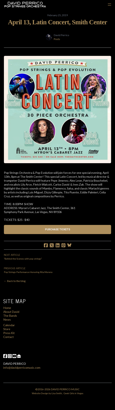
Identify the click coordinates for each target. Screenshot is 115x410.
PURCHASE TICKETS (57, 229)
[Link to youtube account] (14, 356)
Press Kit (9, 333)
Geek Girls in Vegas (73, 393)
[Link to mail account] (19, 356)
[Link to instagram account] (10, 356)
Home (7, 308)
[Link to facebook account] (5, 356)
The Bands (10, 315)
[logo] (25, 4)
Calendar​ (9, 325)
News (7, 319)
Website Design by (42, 393)
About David (11, 311)
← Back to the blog (15, 280)
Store (6, 329)
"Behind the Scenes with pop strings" (23, 258)
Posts (57, 39)
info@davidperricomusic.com (21, 367)
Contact (8, 337)
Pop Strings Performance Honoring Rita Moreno (28, 272)
